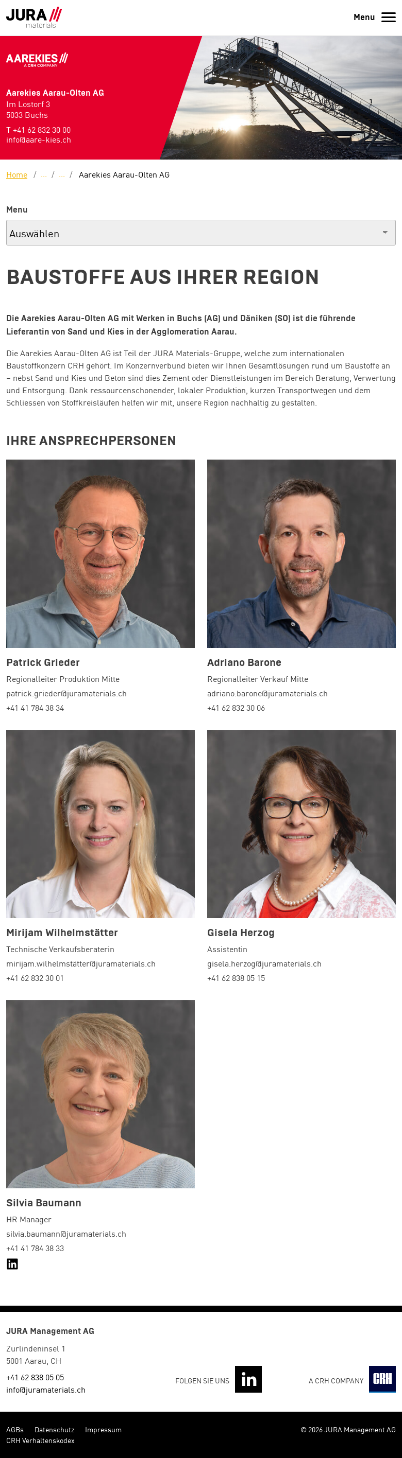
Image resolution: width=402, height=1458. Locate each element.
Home (16, 174)
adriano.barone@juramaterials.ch (267, 693)
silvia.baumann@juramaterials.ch (66, 1233)
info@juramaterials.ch (46, 1389)
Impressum (103, 1429)
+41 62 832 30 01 (35, 977)
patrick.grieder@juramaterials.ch (66, 693)
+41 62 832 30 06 (236, 707)
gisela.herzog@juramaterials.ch (264, 963)
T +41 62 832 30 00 (38, 129)
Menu (17, 210)
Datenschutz (54, 1429)
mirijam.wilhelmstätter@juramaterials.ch (81, 963)
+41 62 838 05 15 (236, 977)
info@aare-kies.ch (38, 139)
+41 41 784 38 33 (35, 1247)
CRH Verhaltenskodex (40, 1440)
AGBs (15, 1429)
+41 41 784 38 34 (35, 707)
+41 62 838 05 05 (35, 1377)
